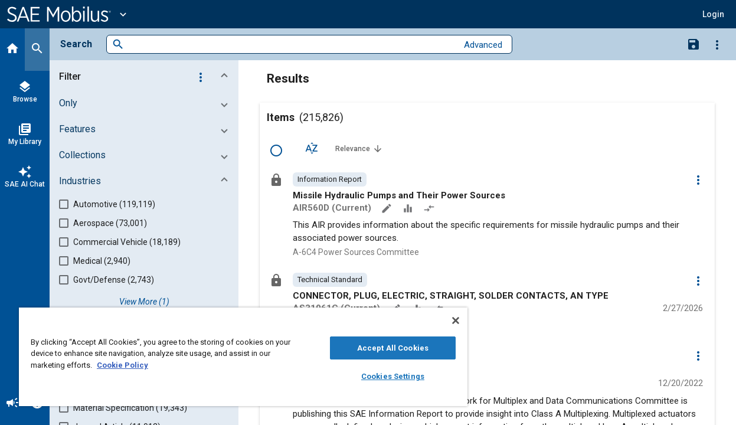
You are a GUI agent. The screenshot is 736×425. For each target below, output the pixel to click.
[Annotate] (388, 209)
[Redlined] (430, 209)
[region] (232, 357)
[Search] (37, 49)
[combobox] (290, 44)
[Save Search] (693, 43)
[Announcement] (12, 403)
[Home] (12, 49)
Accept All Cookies (374, 348)
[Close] (433, 320)
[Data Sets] (409, 209)
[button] (713, 14)
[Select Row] (276, 150)
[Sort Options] (311, 148)
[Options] (717, 44)
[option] (330, 179)
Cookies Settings (374, 376)
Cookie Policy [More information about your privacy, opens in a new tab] (122, 365)
